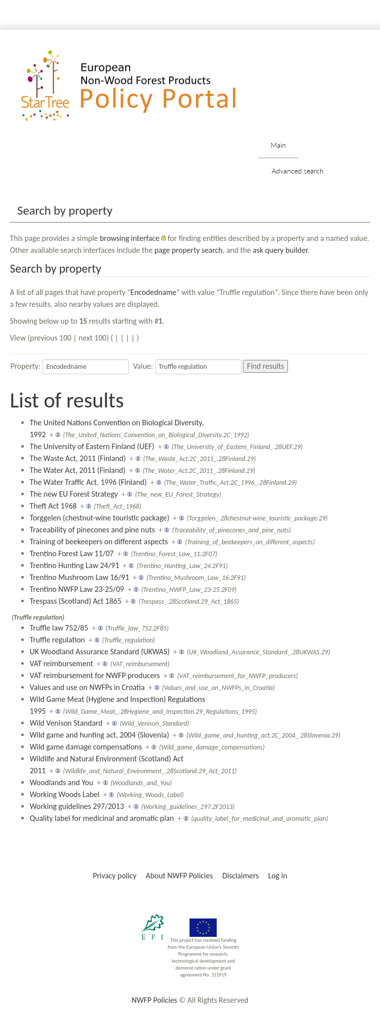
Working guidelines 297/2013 (77, 806)
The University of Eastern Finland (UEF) (92, 446)
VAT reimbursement (61, 663)
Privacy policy (115, 875)
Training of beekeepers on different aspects (99, 541)
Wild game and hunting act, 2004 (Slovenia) (99, 735)
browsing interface (130, 238)
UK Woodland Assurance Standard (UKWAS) (100, 651)
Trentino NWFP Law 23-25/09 (77, 589)
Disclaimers (240, 875)
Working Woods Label (64, 794)
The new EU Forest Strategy (74, 494)
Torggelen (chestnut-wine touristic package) (99, 517)
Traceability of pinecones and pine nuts (92, 529)
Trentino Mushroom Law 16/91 (79, 577)
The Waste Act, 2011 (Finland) (78, 458)
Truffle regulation (57, 639)
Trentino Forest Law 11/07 (72, 553)
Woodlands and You (61, 782)
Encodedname (154, 292)
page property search (188, 250)
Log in (277, 875)
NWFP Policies (154, 1000)
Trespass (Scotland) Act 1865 (75, 601)
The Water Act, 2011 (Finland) (78, 470)
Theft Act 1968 (53, 506)
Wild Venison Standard (66, 723)
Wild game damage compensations (86, 746)
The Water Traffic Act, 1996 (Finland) (88, 482)
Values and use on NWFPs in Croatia (87, 687)
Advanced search (298, 171)
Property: (25, 366)
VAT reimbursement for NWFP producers (95, 675)
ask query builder (280, 250)
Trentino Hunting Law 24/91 (74, 565)
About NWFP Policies (179, 875)
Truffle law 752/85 (59, 627)
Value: (143, 366)
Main (278, 145)
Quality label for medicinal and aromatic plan (102, 818)
